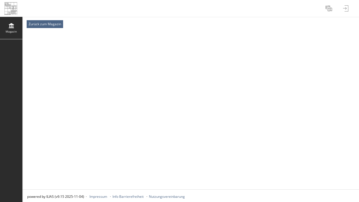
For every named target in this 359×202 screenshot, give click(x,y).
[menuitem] (329, 8)
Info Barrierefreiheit (128, 196)
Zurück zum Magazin (45, 24)
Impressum (98, 196)
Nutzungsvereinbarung (167, 196)
